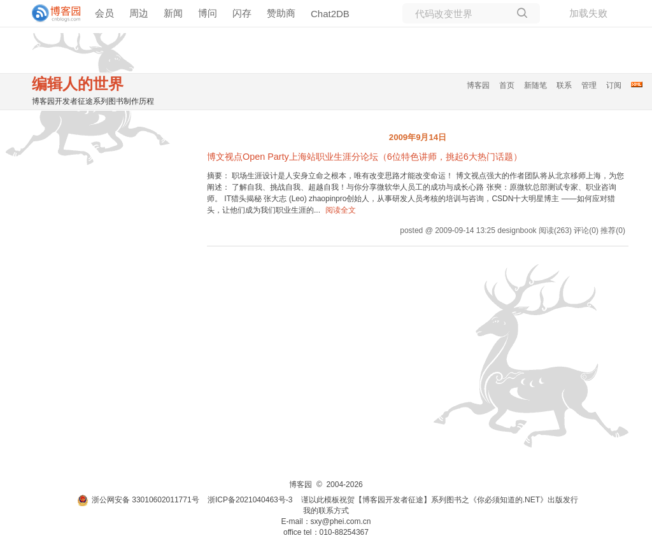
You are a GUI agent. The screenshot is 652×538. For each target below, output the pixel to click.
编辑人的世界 (78, 83)
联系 (564, 85)
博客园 (478, 85)
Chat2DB (330, 13)
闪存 (242, 13)
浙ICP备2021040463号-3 (250, 499)
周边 (138, 13)
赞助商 (281, 13)
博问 (207, 13)
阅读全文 (340, 210)
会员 (104, 13)
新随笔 (535, 85)
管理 (589, 85)
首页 (506, 85)
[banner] (50, 13)
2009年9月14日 (417, 137)
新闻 (173, 13)
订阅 (613, 85)
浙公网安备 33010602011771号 (138, 499)
